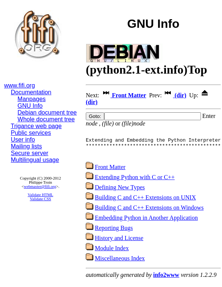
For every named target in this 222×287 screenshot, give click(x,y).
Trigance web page (36, 126)
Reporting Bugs (114, 232)
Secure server (30, 153)
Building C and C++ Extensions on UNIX (145, 202)
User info (23, 139)
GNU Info (30, 106)
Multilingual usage (35, 160)
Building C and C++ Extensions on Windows (149, 212)
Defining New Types (120, 192)
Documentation (31, 92)
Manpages (32, 99)
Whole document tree (46, 119)
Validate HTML (40, 195)
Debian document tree (47, 112)
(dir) (174, 95)
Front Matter (123, 95)
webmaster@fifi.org (40, 186)
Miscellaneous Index (120, 263)
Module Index (112, 252)
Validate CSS (40, 199)
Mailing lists (26, 146)
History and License (119, 242)
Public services (31, 133)
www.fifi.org (19, 85)
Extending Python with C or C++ (135, 181)
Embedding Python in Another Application (146, 222)
